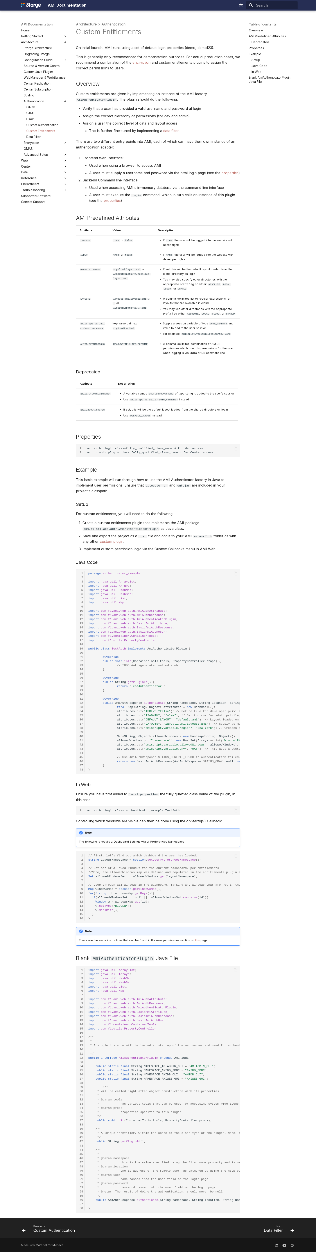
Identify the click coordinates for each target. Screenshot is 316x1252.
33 (81, 707)
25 (81, 673)
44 (81, 753)
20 (81, 653)
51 (81, 1179)
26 (81, 678)
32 (81, 703)
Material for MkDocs (49, 1245)
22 (81, 661)
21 (81, 657)
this (197, 940)
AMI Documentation (37, 24)
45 (81, 757)
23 (81, 665)
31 (81, 699)
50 (81, 1174)
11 (81, 615)
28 (81, 686)
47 (81, 766)
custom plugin (111, 541)
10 (81, 611)
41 (81, 740)
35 (81, 715)
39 (81, 732)
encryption (142, 62)
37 (81, 724)
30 (81, 694)
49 (81, 1170)
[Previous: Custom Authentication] (49, 1229)
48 (81, 770)
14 (81, 628)
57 (81, 1204)
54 (81, 1191)
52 (81, 1183)
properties (230, 173)
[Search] (272, 5)
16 (81, 636)
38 (81, 728)
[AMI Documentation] (31, 5)
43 (81, 749)
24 (81, 669)
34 (81, 711)
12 (81, 619)
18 (81, 644)
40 (81, 736)
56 (81, 1200)
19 (81, 648)
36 (81, 719)
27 (81, 682)
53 (81, 1187)
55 (81, 1195)
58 (81, 1208)
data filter (171, 130)
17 (81, 640)
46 (81, 761)
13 (81, 623)
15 (81, 632)
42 (81, 745)
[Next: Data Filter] (278, 1229)
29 (81, 690)
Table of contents (263, 24)
